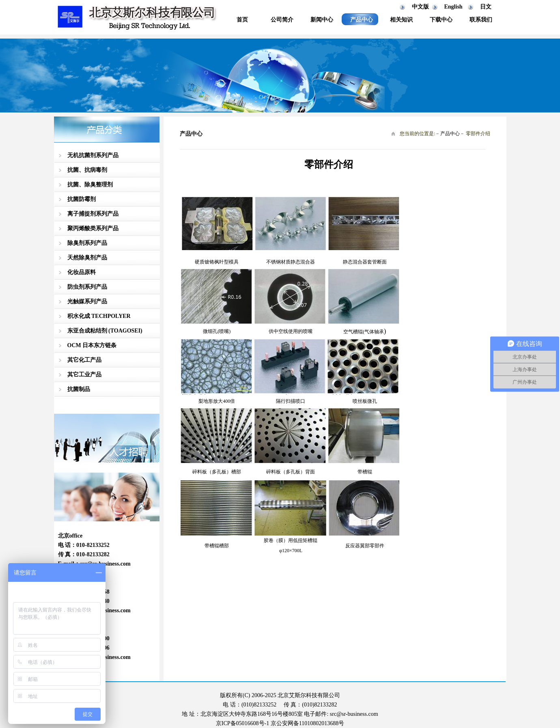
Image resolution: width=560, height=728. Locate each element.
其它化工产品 (84, 360)
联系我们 (481, 20)
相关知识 (401, 20)
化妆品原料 (81, 272)
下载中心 (441, 20)
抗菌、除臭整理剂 (90, 184)
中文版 (420, 7)
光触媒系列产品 (87, 301)
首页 (242, 20)
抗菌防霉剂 (81, 199)
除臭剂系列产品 (87, 243)
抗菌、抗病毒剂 (87, 170)
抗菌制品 (78, 389)
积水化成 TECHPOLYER (99, 316)
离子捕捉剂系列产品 (92, 214)
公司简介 (282, 20)
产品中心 (361, 20)
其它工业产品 (84, 375)
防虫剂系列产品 (87, 287)
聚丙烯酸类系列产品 (92, 228)
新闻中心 (321, 20)
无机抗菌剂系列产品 (92, 155)
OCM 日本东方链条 (92, 345)
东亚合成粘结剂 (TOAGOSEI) (104, 331)
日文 (485, 7)
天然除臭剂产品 (87, 258)
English (453, 7)
